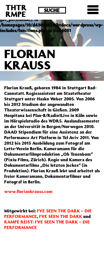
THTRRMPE (16, 10)
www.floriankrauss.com (28, 191)
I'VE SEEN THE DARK (60, 216)
